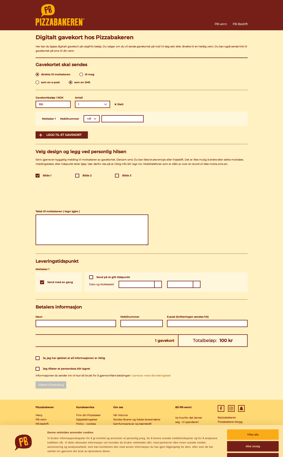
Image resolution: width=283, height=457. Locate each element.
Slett (118, 104)
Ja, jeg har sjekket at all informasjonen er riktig (74, 358)
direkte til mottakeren (55, 74)
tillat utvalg (253, 433)
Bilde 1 (47, 175)
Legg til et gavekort (64, 135)
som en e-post (50, 82)
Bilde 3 (126, 175)
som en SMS (82, 82)
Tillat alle (253, 421)
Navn (39, 316)
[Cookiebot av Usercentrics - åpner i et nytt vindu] (23, 450)
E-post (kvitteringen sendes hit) (188, 316)
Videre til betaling (51, 385)
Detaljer (192, 449)
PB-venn (221, 24)
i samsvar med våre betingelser (151, 375)
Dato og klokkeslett (101, 284)
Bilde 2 (87, 175)
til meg (89, 74)
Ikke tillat (253, 445)
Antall (79, 97)
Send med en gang (60, 282)
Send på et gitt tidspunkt (113, 277)
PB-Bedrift (240, 24)
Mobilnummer (69, 118)
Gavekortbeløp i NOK (49, 97)
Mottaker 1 (49, 118)
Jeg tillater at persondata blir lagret (66, 368)
